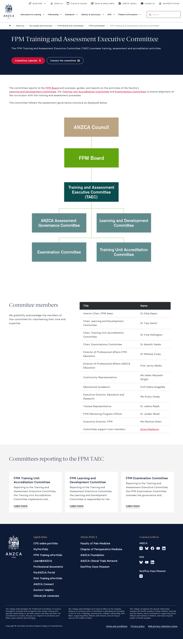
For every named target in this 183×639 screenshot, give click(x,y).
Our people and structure (40, 25)
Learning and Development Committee (32, 91)
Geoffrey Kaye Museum (94, 566)
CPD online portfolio (45, 543)
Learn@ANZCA (42, 561)
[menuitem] (32, 14)
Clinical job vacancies (46, 595)
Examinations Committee (130, 91)
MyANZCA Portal (44, 572)
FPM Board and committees (70, 25)
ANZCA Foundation (92, 555)
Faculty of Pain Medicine (95, 543)
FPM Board (52, 88)
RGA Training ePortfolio (47, 578)
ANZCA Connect (43, 584)
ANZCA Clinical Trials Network (99, 561)
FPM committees (97, 25)
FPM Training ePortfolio (47, 555)
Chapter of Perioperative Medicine (101, 549)
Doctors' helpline (43, 590)
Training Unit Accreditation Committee (85, 91)
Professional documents (48, 566)
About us (20, 25)
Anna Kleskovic (149, 429)
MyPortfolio (40, 549)
